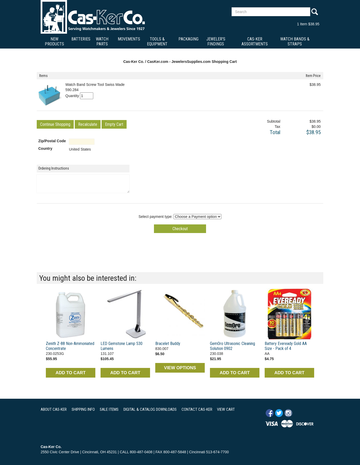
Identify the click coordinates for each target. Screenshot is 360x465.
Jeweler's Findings (215, 41)
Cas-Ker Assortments (254, 41)
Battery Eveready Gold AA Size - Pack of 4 (286, 346)
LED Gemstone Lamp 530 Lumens (121, 346)
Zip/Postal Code (52, 141)
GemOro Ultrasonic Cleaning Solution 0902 (232, 346)
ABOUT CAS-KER (54, 409)
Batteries (80, 39)
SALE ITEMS (109, 409)
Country (45, 148)
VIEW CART (226, 409)
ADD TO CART (70, 372)
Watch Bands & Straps (294, 41)
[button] (55, 124)
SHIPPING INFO (83, 409)
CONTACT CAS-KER (197, 409)
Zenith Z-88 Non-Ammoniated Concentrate (70, 346)
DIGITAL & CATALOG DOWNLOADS (150, 409)
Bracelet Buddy (167, 343)
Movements (129, 39)
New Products (54, 41)
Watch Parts (102, 41)
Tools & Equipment (157, 41)
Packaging (188, 39)
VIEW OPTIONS (180, 367)
